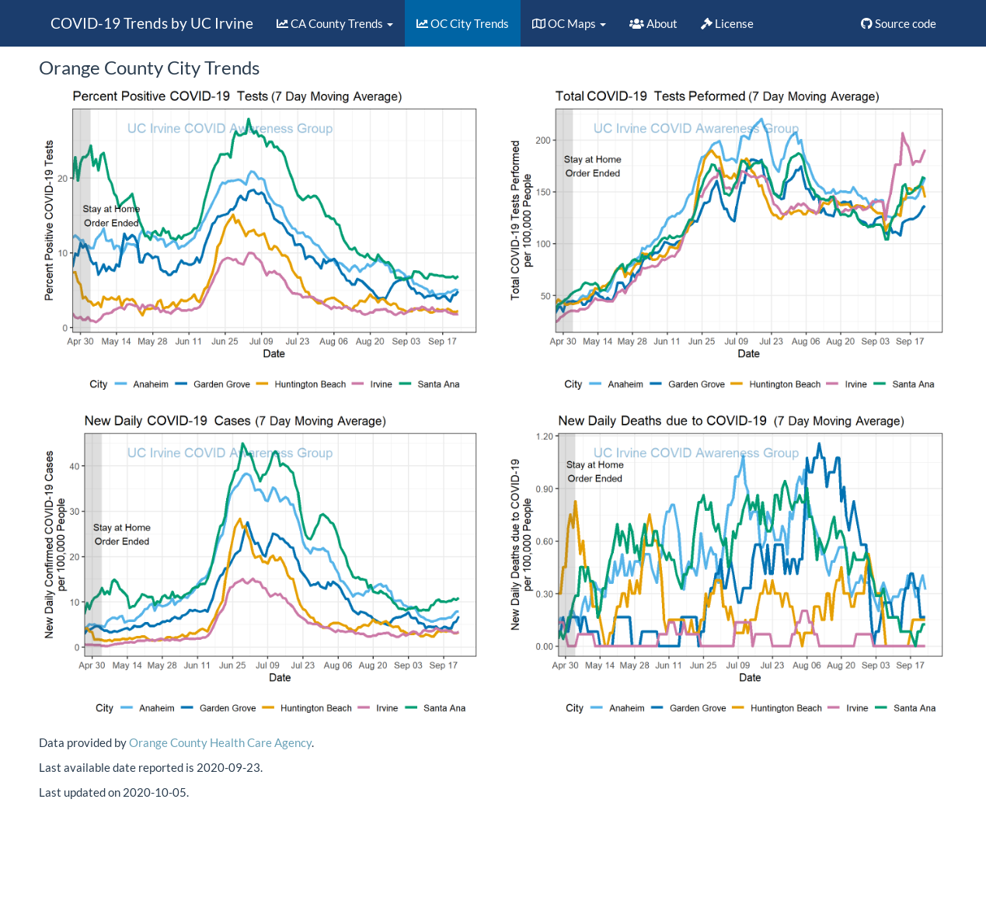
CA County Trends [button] (335, 23)
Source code (898, 23)
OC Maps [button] (569, 23)
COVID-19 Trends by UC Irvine (152, 23)
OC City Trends (462, 23)
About (653, 23)
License (727, 23)
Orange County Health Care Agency (220, 742)
